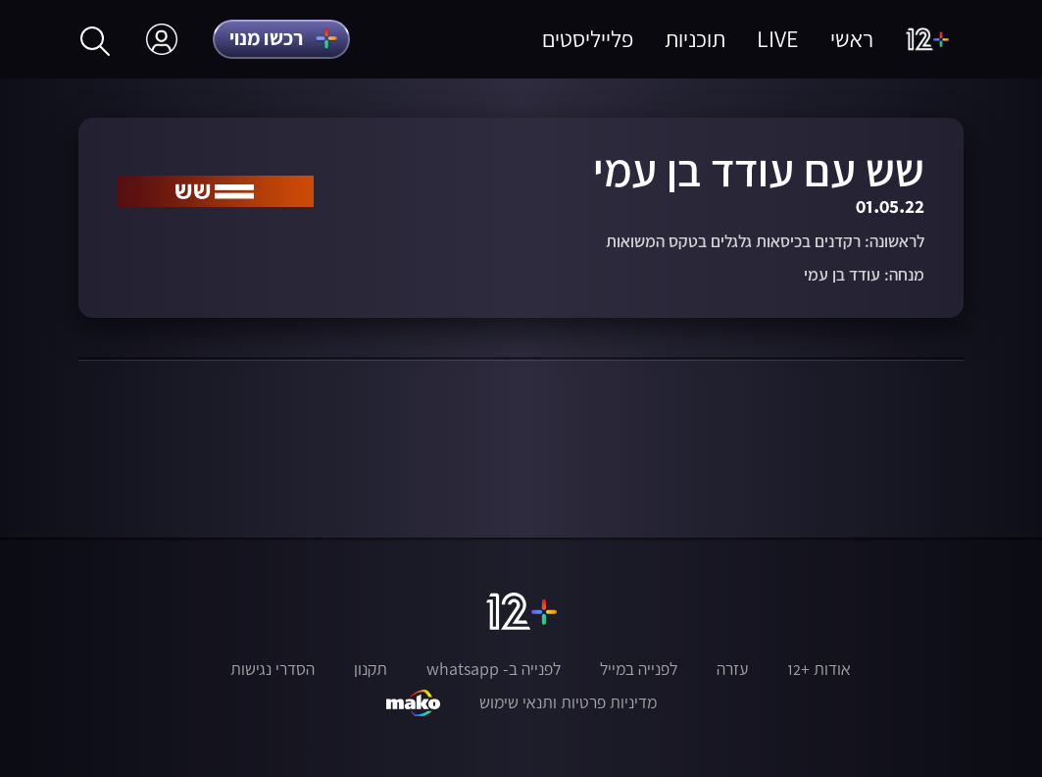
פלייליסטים (587, 39)
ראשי (851, 39)
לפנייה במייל (638, 669)
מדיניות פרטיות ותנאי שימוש (568, 702)
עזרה (732, 669)
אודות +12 (819, 669)
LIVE (778, 39)
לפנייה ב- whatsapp (493, 669)
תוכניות (695, 39)
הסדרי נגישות (272, 669)
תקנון (370, 669)
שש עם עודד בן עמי (758, 169)
